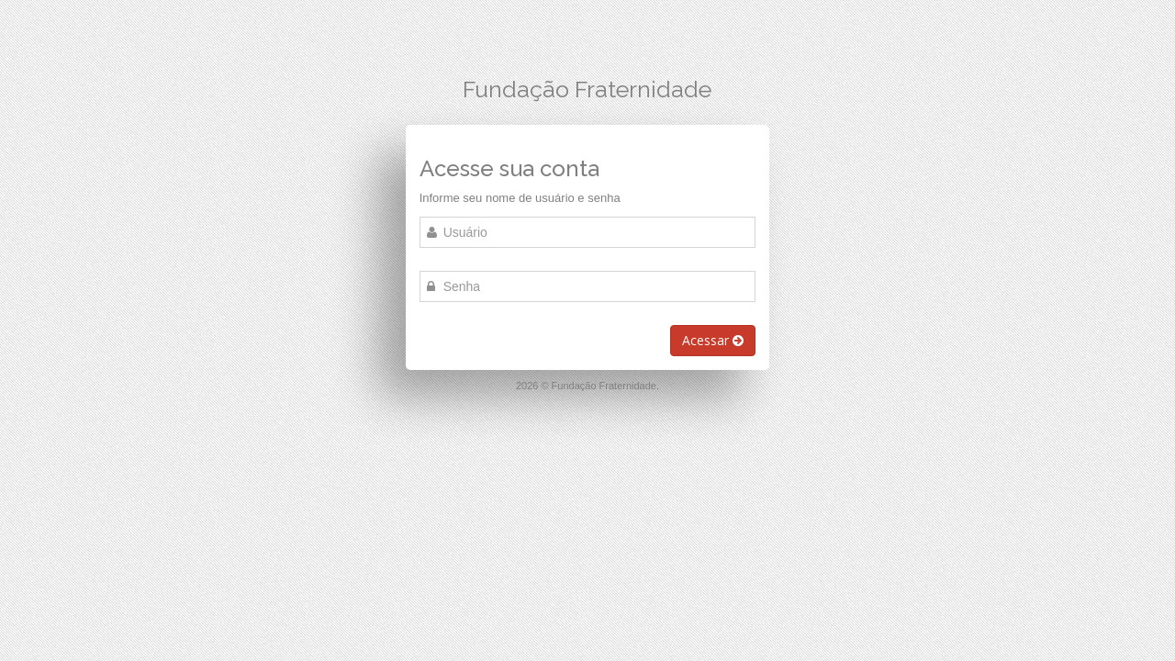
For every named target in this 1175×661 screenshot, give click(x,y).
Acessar (713, 340)
